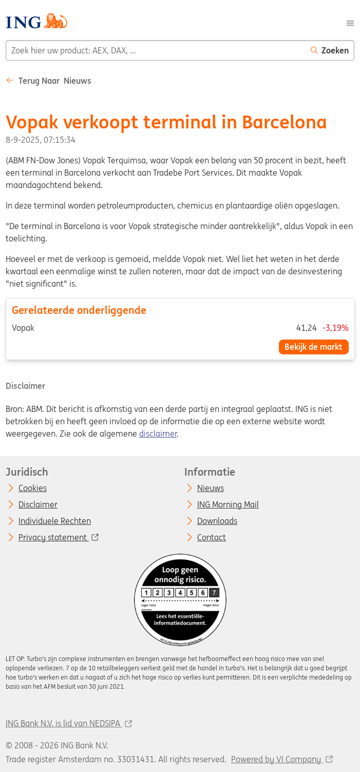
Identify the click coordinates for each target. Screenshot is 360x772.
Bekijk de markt (314, 347)
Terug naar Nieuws (48, 81)
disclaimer (158, 433)
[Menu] (350, 22)
